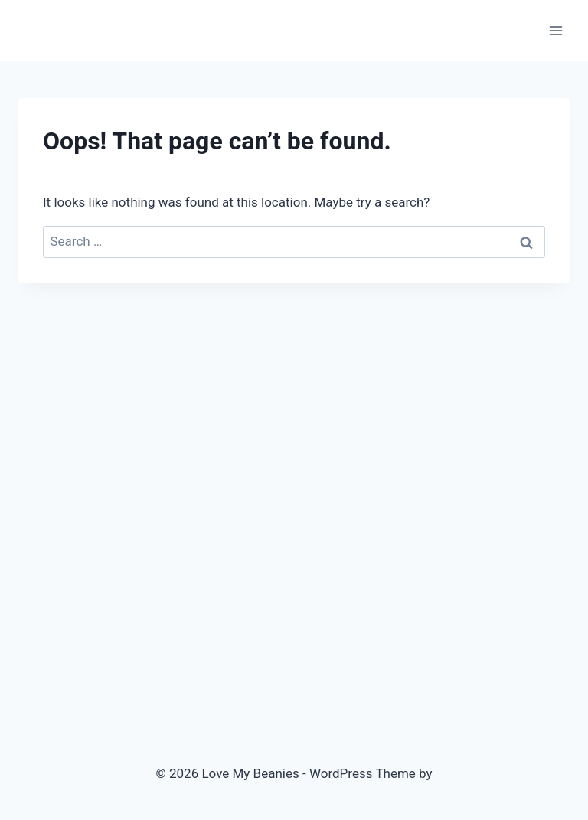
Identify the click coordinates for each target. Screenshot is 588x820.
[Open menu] (555, 30)
